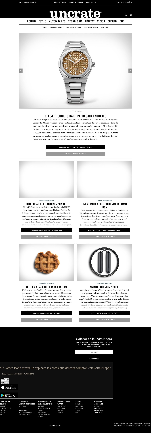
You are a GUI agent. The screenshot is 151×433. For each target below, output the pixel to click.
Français (79, 406)
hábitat (89, 21)
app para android (73, 28)
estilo (43, 21)
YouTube (60, 410)
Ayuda (40, 417)
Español (124, 2)
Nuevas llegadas (45, 404)
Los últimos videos (27, 404)
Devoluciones (44, 408)
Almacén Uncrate (46, 283)
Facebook (61, 408)
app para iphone (56, 28)
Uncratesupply (76, 2)
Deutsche (80, 408)
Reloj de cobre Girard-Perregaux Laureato (75, 116)
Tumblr (60, 412)
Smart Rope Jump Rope (104, 287)
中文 (77, 412)
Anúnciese (98, 408)
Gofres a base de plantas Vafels (46, 287)
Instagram (61, 406)
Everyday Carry (91, 28)
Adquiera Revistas (26, 412)
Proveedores (24, 414)
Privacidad (98, 410)
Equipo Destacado (46, 200)
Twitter (60, 404)
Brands (41, 406)
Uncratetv (91, 2)
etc (122, 21)
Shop (45, 28)
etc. (1, 414)
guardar (104, 28)
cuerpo (112, 21)
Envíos (40, 410)
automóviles (57, 21)
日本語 (78, 410)
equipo (31, 21)
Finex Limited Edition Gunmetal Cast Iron (104, 205)
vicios (101, 21)
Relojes (78, 111)
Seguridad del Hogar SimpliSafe (46, 204)
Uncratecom (60, 2)
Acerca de (98, 404)
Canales (22, 406)
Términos (98, 412)
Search (126, 15)
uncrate (27, 2)
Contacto (98, 406)
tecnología (75, 21)
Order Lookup (44, 414)
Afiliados (42, 412)
